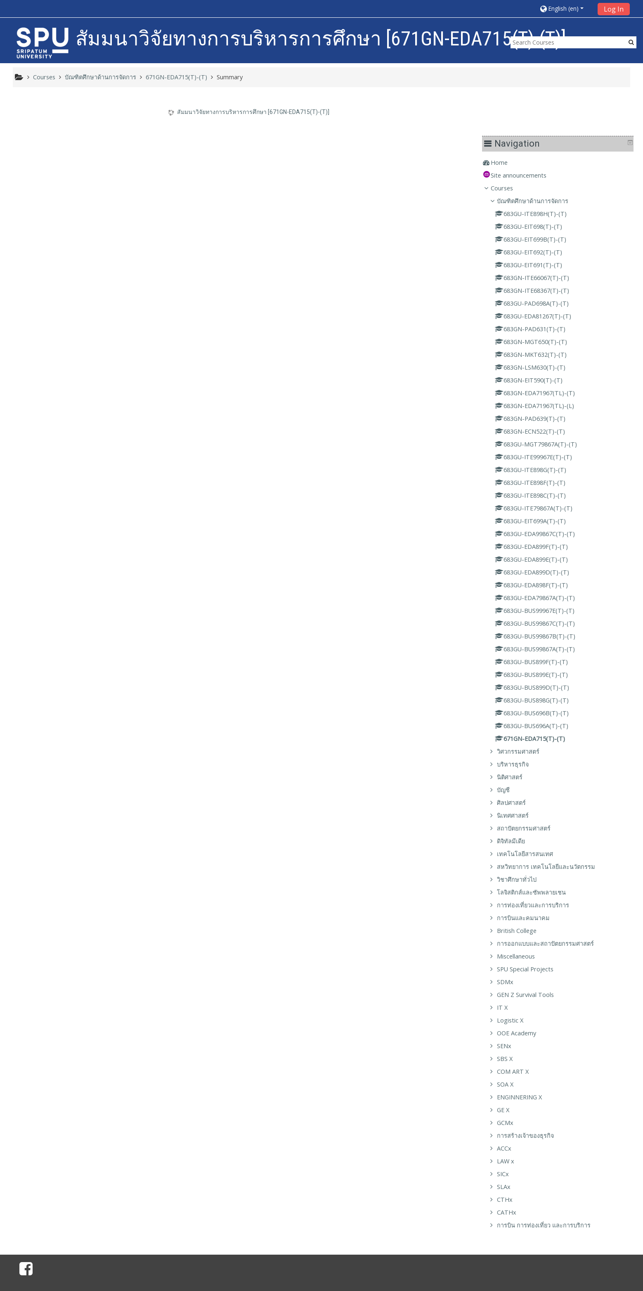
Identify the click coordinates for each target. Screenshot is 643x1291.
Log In (614, 9)
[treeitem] (88, 122)
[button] (565, 8)
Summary (230, 77)
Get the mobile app (459, 1264)
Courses (35, 147)
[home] (42, 43)
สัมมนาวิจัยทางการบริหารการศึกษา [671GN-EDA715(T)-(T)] (258, 112)
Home (32, 122)
